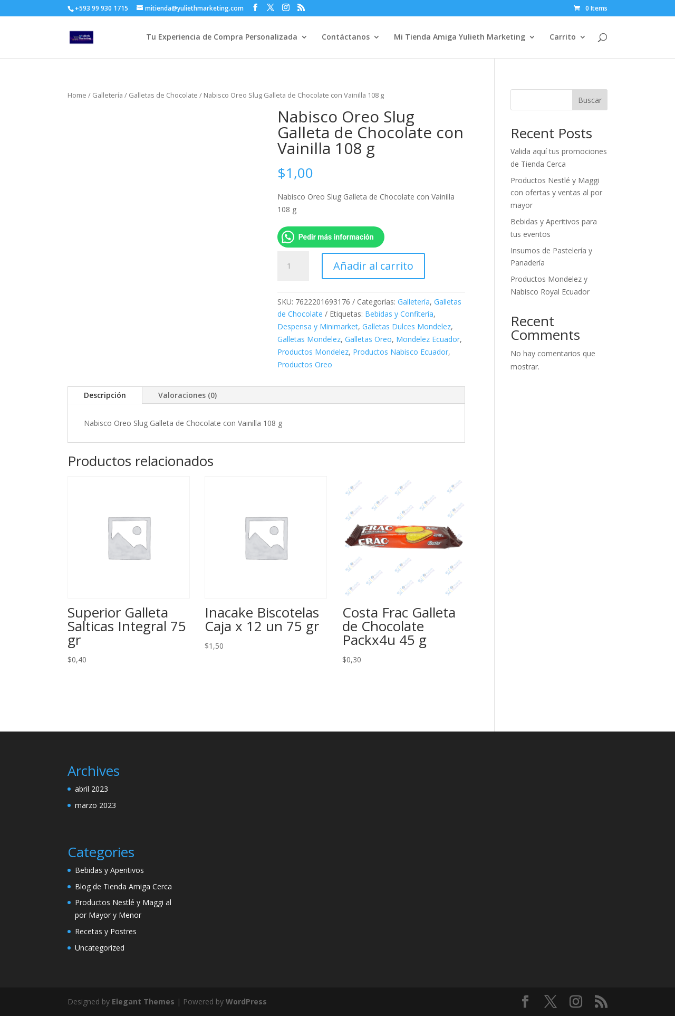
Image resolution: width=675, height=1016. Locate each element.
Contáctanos (346, 37)
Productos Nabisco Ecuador (400, 352)
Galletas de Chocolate (163, 95)
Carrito (562, 37)
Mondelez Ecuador (428, 339)
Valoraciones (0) (187, 395)
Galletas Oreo (368, 339)
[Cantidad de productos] (293, 266)
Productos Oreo (304, 364)
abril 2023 (91, 789)
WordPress (246, 1001)
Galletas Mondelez (309, 339)
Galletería (107, 95)
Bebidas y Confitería (399, 314)
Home (77, 95)
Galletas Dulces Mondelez (406, 326)
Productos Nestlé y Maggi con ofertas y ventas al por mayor (556, 193)
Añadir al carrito (373, 266)
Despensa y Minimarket (317, 326)
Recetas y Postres (106, 931)
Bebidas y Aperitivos (109, 870)
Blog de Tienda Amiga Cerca (123, 886)
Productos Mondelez (313, 352)
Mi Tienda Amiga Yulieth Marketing (459, 37)
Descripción (105, 395)
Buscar (590, 100)
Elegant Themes (143, 1001)
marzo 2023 (95, 805)
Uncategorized (99, 948)
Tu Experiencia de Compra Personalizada (221, 37)
